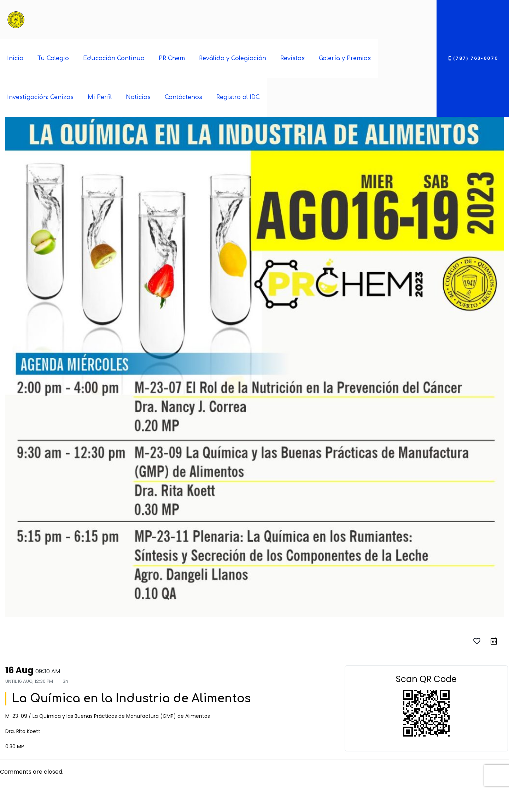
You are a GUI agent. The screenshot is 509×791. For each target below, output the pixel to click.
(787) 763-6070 (472, 58)
